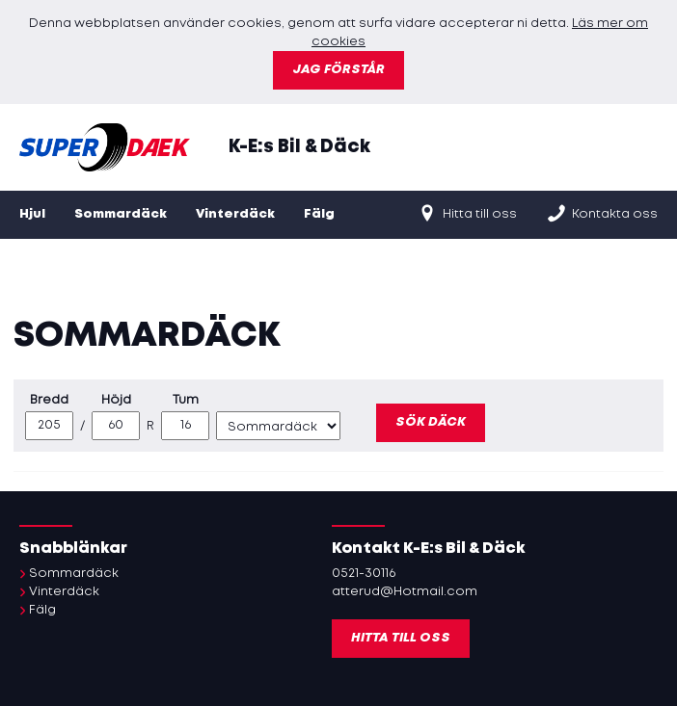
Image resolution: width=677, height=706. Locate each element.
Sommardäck (120, 214)
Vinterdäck (235, 214)
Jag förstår (338, 70)
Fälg (319, 214)
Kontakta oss (602, 212)
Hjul (32, 214)
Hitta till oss (467, 212)
